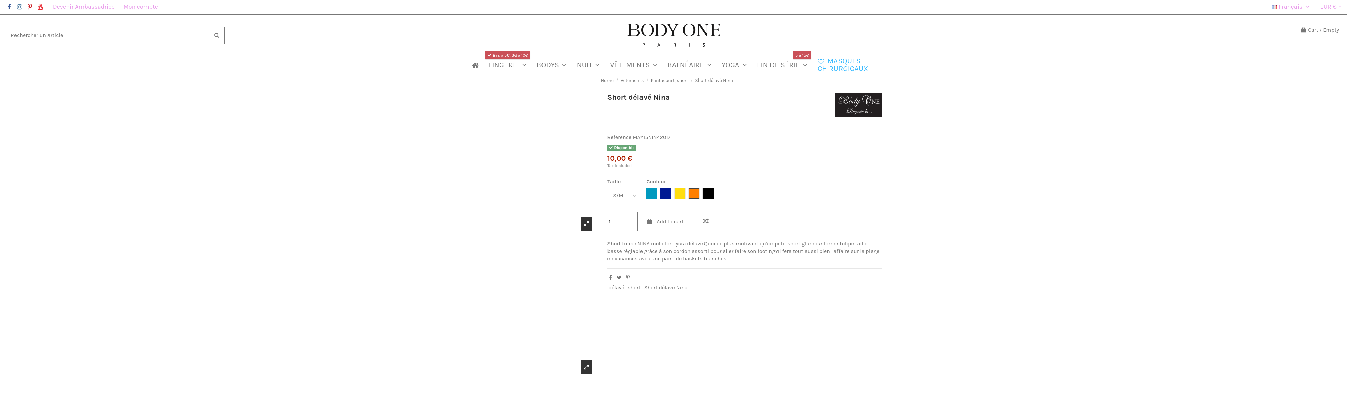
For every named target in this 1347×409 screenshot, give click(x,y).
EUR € (1331, 6)
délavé (616, 287)
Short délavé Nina (666, 287)
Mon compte (140, 6)
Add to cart (665, 221)
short (634, 287)
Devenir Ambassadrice (84, 6)
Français (1292, 6)
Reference (619, 137)
